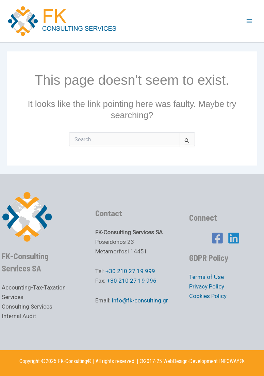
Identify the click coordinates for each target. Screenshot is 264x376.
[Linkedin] (234, 238)
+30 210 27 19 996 (131, 280)
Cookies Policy (208, 296)
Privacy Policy (206, 286)
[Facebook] (217, 238)
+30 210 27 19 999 (130, 271)
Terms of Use (206, 276)
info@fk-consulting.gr (140, 300)
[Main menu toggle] (250, 21)
